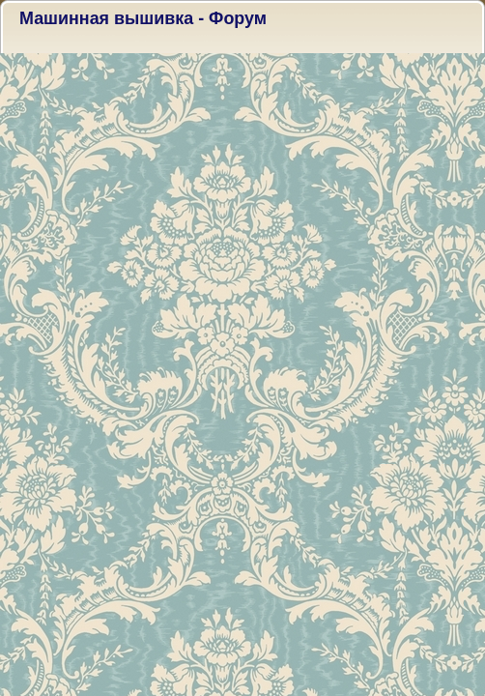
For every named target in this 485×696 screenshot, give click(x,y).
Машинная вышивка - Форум (143, 18)
